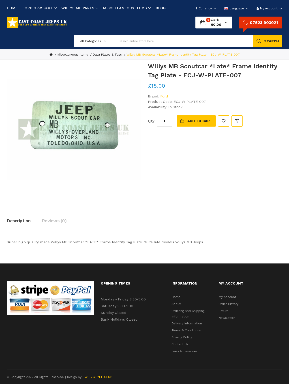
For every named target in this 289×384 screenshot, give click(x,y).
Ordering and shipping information (188, 313)
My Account (227, 297)
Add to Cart (199, 121)
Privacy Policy (181, 337)
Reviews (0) (54, 220)
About (176, 304)
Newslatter (226, 317)
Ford (164, 96)
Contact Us (179, 344)
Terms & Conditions (186, 330)
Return (223, 311)
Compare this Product (237, 121)
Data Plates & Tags (107, 54)
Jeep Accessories (184, 351)
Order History (228, 304)
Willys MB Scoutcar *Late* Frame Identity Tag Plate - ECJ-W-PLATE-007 (183, 54)
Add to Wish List (223, 121)
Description (19, 220)
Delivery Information (186, 323)
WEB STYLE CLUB (97, 377)
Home (175, 297)
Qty (151, 121)
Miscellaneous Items (72, 54)
